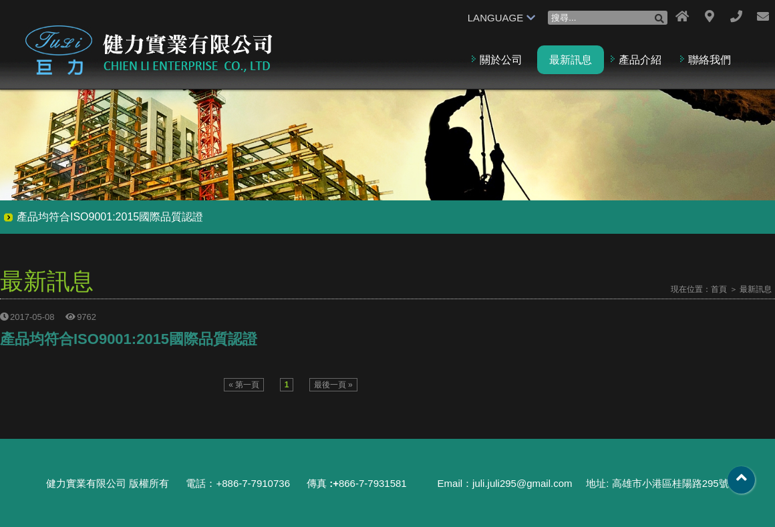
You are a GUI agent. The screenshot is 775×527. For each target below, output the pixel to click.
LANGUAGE (501, 17)
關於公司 (501, 59)
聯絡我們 (709, 59)
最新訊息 (570, 59)
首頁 (719, 289)
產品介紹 (640, 59)
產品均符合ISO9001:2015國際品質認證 (110, 216)
